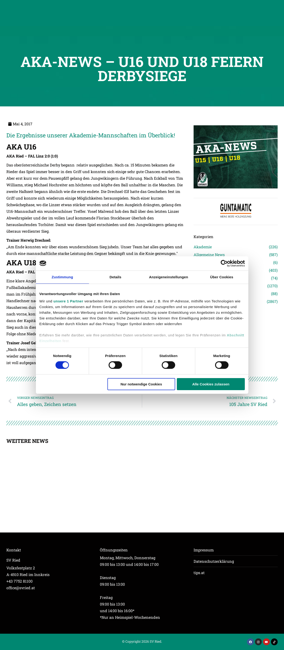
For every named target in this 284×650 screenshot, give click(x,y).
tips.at (199, 572)
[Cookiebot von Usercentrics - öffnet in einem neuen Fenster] (224, 263)
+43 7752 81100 (19, 581)
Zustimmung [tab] (62, 277)
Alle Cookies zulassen (210, 384)
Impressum (204, 549)
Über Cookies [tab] (221, 277)
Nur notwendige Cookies (141, 384)
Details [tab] (115, 277)
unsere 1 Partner (68, 301)
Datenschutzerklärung (214, 561)
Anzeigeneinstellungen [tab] (168, 277)
